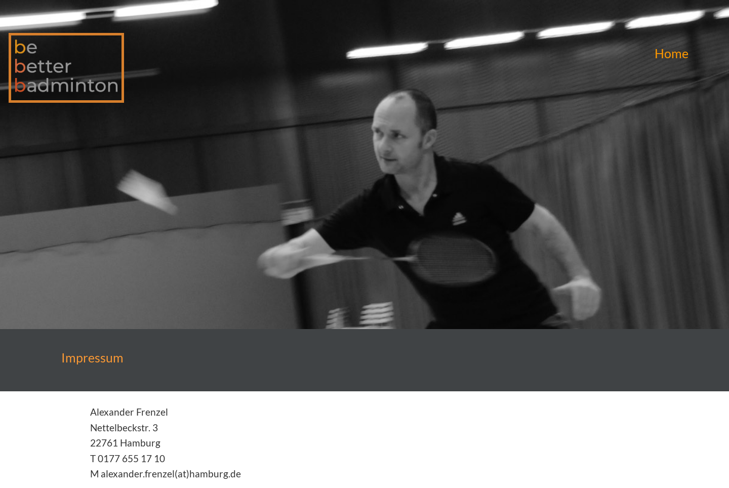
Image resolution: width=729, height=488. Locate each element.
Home (671, 53)
